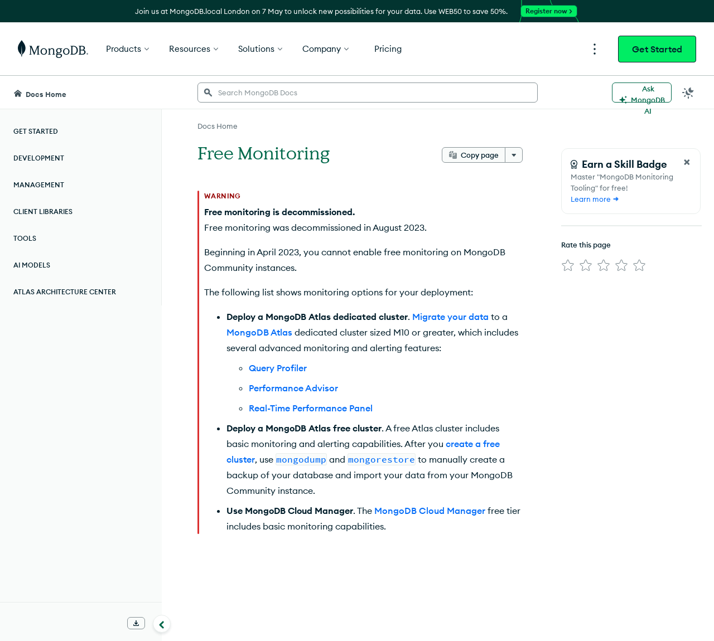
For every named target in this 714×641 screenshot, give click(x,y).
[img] (568, 265)
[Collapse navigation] (162, 624)
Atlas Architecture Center (64, 292)
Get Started (657, 49)
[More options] (514, 155)
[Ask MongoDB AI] (642, 92)
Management (38, 185)
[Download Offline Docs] (136, 623)
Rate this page (586, 244)
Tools (24, 238)
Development (38, 158)
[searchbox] (367, 92)
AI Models (31, 265)
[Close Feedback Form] (686, 162)
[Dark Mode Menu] (688, 92)
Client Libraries (43, 211)
